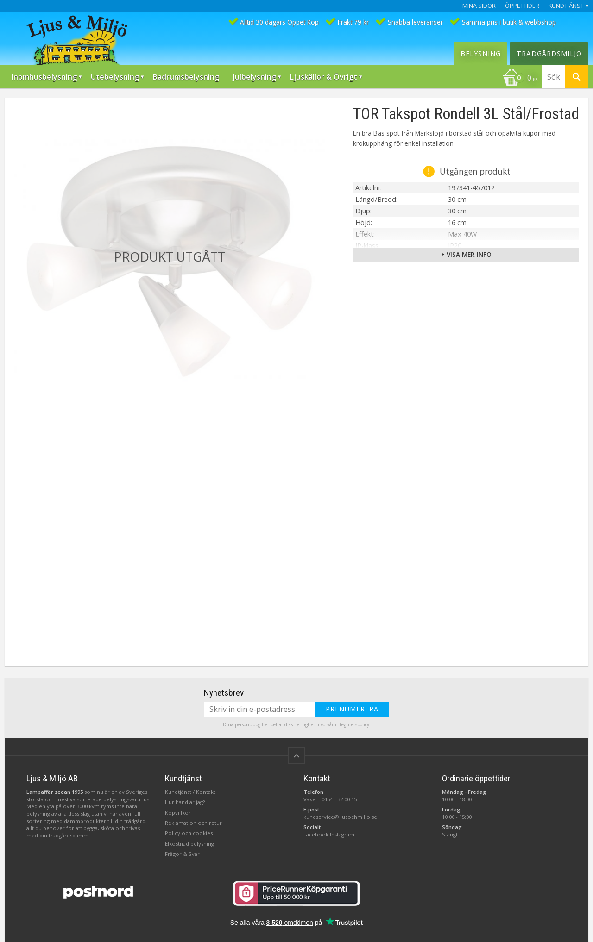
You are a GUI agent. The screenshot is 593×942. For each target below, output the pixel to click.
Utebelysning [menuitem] (115, 77)
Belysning (481, 53)
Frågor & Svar (182, 853)
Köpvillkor (178, 812)
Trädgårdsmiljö (549, 53)
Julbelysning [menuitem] (254, 77)
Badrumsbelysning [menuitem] (186, 77)
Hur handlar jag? (185, 802)
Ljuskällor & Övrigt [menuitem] (323, 77)
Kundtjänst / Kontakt (190, 791)
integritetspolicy (352, 724)
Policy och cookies (189, 833)
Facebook (315, 834)
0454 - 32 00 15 (339, 799)
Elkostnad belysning (189, 843)
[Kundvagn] (519, 78)
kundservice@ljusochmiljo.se (340, 816)
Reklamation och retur (193, 822)
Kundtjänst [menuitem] (566, 6)
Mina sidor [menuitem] (479, 6)
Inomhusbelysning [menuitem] (44, 77)
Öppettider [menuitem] (522, 6)
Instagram (342, 834)
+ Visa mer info (466, 254)
